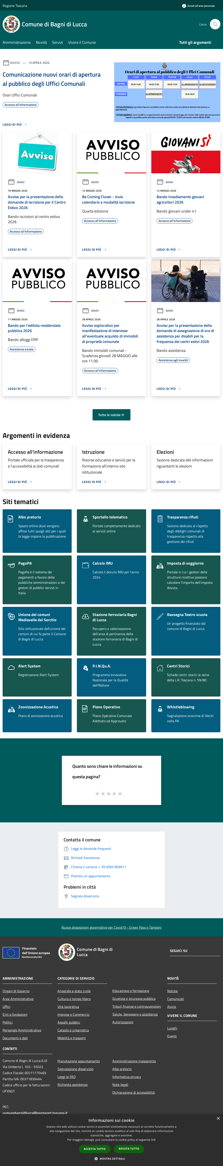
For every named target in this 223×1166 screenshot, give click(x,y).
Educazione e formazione (130, 990)
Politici (8, 1022)
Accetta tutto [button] (95, 1149)
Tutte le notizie (111, 414)
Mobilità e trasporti (71, 1038)
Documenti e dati (15, 1038)
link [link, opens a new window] (153, 1140)
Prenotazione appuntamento (78, 1061)
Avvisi (15, 62)
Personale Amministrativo (22, 1030)
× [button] (218, 1118)
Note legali (120, 1084)
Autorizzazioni (122, 1022)
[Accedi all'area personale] (198, 6)
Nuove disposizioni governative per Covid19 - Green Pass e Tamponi (111, 927)
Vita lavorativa (68, 1006)
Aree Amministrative (18, 998)
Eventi (172, 1036)
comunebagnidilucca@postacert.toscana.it (35, 1112)
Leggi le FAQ (66, 1076)
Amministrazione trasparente (134, 1061)
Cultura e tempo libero (74, 998)
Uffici (6, 1006)
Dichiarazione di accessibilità (133, 1092)
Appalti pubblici (68, 1022)
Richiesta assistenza (72, 1084)
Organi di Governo (16, 991)
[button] (111, 1158)
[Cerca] (215, 24)
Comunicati (175, 998)
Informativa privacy (126, 1076)
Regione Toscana (15, 5)
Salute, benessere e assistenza (135, 1014)
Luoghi (172, 1028)
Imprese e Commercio (73, 1014)
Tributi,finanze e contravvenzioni (136, 1006)
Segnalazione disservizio (75, 1069)
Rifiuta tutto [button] (129, 1149)
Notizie (172, 991)
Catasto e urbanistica (73, 1030)
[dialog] (111, 1140)
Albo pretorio (122, 1069)
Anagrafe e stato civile (74, 991)
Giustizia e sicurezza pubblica (133, 998)
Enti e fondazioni (15, 1014)
